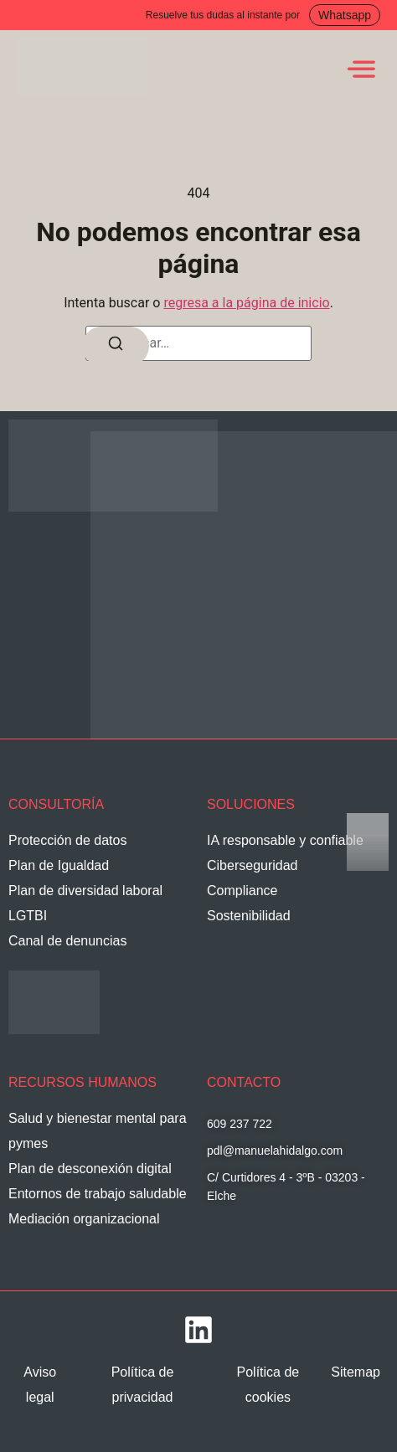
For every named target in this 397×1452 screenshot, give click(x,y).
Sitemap (355, 1372)
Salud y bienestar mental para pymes (97, 1131)
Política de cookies (268, 1384)
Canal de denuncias (67, 941)
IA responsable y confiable (285, 840)
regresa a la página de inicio (246, 303)
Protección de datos (67, 840)
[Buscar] (115, 346)
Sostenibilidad (249, 916)
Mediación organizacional (84, 1219)
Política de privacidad (142, 1384)
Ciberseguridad (252, 865)
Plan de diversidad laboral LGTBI (85, 903)
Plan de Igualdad (58, 865)
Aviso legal (39, 1384)
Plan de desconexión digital (90, 1168)
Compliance (242, 890)
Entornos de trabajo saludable (97, 1194)
